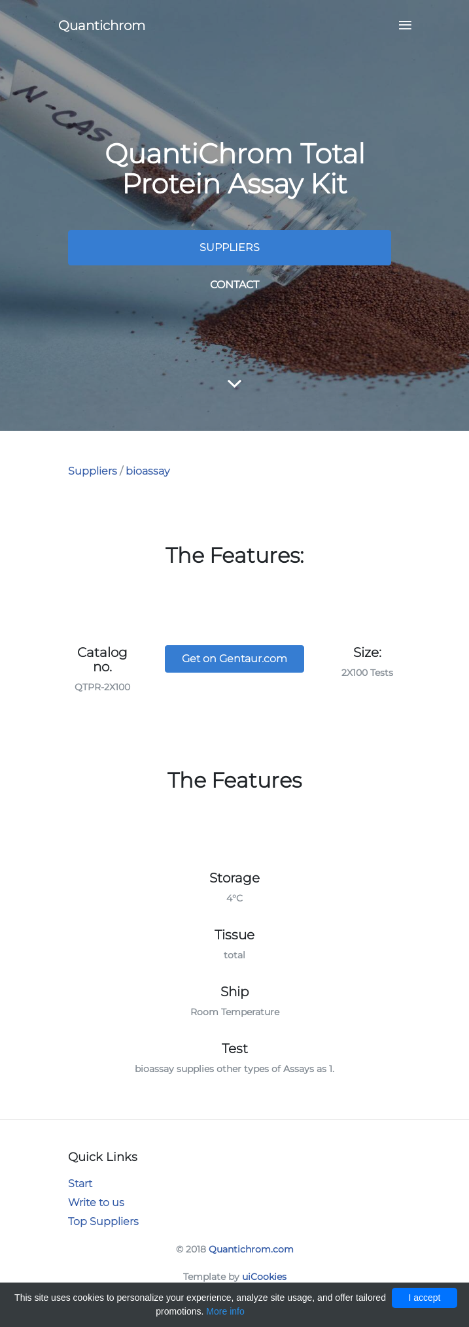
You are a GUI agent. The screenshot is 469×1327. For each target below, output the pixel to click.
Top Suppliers (103, 1221)
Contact (234, 284)
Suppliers (92, 471)
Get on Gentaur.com (234, 658)
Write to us (96, 1202)
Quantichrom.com (251, 1249)
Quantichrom (101, 25)
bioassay (147, 471)
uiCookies (264, 1277)
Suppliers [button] (230, 247)
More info (225, 1311)
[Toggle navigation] (401, 26)
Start (80, 1183)
